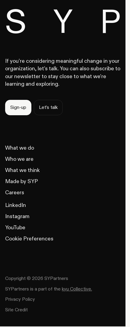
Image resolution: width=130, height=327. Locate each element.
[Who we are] (19, 159)
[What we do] (19, 148)
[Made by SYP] (21, 181)
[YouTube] (15, 227)
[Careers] (14, 192)
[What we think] (22, 170)
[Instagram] (17, 216)
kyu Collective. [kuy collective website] (77, 289)
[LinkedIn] (15, 205)
